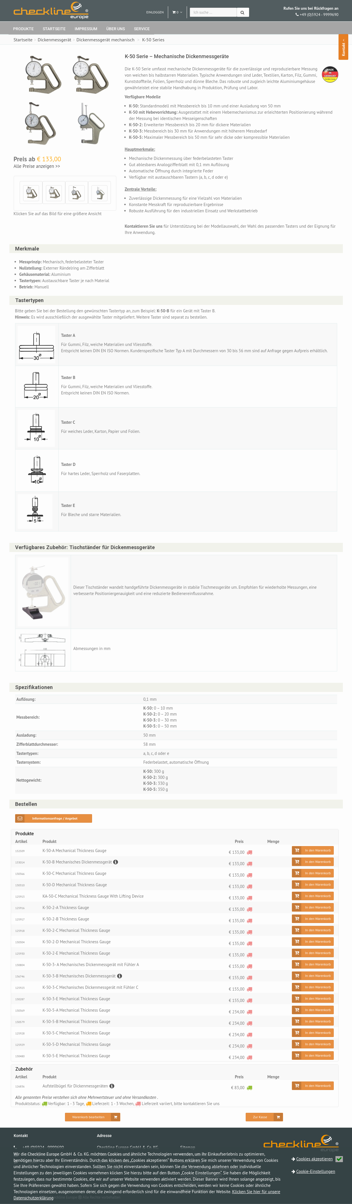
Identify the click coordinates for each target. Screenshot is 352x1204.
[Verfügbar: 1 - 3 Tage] (249, 1087)
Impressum (86, 29)
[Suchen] (243, 12)
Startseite (54, 29)
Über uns (115, 29)
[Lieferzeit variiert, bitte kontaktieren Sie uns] (249, 852)
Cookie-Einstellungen (315, 1171)
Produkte (23, 29)
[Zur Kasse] (264, 1117)
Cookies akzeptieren (319, 1159)
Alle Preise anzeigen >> (37, 166)
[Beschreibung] (117, 862)
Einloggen (155, 12)
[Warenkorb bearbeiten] (93, 1117)
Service (142, 29)
